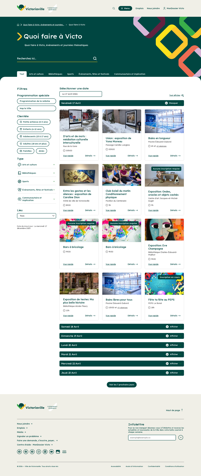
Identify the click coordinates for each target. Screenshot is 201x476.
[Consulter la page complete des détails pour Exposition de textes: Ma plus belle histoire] (79, 306)
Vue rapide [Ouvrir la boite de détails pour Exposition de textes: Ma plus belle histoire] (68, 315)
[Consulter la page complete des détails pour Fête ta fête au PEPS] (164, 304)
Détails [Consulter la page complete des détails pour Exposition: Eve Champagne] (175, 264)
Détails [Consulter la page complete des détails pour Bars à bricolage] (90, 264)
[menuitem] (37, 8)
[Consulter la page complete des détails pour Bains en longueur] (164, 143)
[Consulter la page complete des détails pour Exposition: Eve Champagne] (164, 253)
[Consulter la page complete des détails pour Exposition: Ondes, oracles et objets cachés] (164, 199)
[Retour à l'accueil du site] (19, 24)
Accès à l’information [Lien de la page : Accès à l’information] (134, 466)
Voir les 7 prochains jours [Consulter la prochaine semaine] (121, 384)
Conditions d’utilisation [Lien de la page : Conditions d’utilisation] (174, 466)
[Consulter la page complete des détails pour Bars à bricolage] (79, 250)
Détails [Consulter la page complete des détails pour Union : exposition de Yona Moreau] (133, 155)
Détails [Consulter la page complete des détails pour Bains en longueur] (175, 155)
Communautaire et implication (36, 199)
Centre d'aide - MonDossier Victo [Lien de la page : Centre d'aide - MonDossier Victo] (35, 444)
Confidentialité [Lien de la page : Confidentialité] (154, 466)
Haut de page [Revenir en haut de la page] (174, 410)
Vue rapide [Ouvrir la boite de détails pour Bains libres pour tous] (111, 315)
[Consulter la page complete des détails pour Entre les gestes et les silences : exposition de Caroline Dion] (79, 199)
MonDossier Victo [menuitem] (173, 8)
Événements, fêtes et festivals (36, 189)
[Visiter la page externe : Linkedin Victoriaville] (45, 452)
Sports (36, 181)
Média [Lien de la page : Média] (21, 432)
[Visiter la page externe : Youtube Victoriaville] (51, 452)
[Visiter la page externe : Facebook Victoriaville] (19, 452)
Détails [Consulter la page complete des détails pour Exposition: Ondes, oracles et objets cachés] (175, 210)
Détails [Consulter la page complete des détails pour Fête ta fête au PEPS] (175, 315)
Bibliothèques (36, 173)
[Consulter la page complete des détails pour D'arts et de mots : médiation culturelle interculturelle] (79, 144)
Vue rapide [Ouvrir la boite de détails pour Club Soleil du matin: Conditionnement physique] (111, 210)
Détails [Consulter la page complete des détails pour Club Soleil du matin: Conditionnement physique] (133, 210)
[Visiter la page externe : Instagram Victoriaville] (38, 452)
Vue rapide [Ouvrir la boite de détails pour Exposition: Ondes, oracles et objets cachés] (153, 210)
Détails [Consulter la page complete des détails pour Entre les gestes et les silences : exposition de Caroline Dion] (90, 210)
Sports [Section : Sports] (70, 74)
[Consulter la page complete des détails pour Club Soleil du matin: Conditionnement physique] (122, 199)
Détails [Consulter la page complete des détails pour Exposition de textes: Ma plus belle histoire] (90, 315)
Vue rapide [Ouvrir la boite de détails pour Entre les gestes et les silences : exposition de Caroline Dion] (68, 210)
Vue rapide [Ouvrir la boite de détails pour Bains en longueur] (153, 155)
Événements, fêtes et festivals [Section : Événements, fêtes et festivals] (94, 74)
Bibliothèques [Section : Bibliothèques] (55, 74)
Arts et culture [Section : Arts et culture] (36, 74)
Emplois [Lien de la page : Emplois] (22, 428)
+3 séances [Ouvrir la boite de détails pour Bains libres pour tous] (122, 307)
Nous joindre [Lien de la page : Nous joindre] (25, 424)
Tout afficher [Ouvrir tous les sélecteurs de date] (176, 95)
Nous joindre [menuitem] (153, 8)
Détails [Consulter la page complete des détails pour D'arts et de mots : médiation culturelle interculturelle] (90, 155)
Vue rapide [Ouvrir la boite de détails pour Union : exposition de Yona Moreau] (111, 155)
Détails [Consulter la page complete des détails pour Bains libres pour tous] (133, 315)
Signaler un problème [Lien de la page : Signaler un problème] (29, 436)
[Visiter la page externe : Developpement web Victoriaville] (64, 452)
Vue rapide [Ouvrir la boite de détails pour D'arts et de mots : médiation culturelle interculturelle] (68, 155)
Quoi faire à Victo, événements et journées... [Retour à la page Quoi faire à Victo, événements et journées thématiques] (43, 24)
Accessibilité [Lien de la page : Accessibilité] (116, 466)
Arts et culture (36, 164)
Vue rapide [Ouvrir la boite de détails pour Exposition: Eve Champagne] (153, 264)
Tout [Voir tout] (22, 74)
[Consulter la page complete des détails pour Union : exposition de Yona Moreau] (122, 145)
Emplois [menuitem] (139, 8)
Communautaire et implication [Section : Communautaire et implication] (129, 74)
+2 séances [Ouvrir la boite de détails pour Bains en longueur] (161, 146)
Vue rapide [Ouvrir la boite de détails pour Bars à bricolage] (68, 264)
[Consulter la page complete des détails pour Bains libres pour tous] (122, 304)
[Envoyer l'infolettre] (181, 437)
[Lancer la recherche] (94, 59)
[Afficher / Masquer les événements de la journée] (175, 103)
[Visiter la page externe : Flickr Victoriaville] (58, 452)
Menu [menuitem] (125, 8)
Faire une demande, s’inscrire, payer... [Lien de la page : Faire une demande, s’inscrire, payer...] (37, 440)
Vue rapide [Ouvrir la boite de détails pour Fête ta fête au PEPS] (153, 315)
